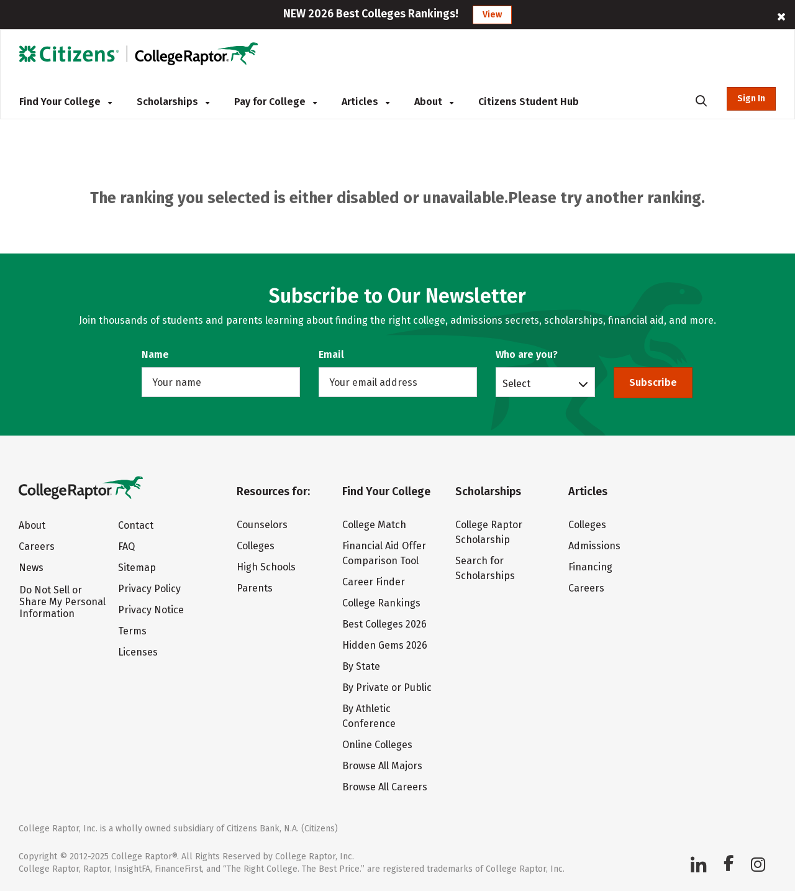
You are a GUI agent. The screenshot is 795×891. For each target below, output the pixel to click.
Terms (132, 631)
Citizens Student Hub (528, 101)
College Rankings (381, 603)
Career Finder (373, 582)
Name (155, 354)
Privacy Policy (149, 589)
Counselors (262, 525)
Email (331, 354)
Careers (37, 546)
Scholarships (173, 101)
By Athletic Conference (369, 716)
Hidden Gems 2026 (384, 645)
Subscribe (653, 382)
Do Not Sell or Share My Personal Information (62, 601)
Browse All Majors (382, 766)
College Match (374, 525)
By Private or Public (387, 687)
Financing (590, 567)
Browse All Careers (384, 787)
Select (516, 383)
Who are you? (527, 354)
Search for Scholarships (485, 568)
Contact (135, 525)
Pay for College (275, 101)
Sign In (751, 98)
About (433, 101)
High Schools (266, 567)
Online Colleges (377, 745)
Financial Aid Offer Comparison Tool (384, 553)
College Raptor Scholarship (488, 532)
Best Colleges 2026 (384, 624)
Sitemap (137, 567)
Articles (365, 101)
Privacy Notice (151, 610)
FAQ (126, 546)
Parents (255, 588)
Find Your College (65, 101)
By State (361, 666)
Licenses (138, 652)
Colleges (256, 546)
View (492, 14)
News (31, 567)
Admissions (594, 546)
